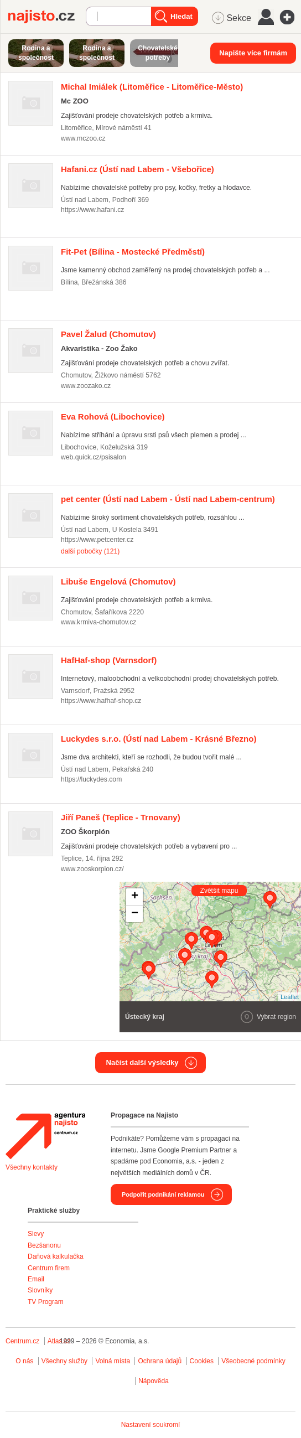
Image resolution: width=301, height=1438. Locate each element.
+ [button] (134, 896)
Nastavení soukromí (150, 1425)
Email (36, 1279)
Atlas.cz (59, 1341)
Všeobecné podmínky (253, 1361)
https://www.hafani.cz (92, 210)
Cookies (202, 1361)
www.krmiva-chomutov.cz (98, 622)
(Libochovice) (113, 416)
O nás (24, 1361)
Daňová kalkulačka (56, 1256)
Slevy (36, 1234)
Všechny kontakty (32, 1167)
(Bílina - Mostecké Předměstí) (133, 251)
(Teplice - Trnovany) (120, 817)
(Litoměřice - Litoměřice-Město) (152, 86)
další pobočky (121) (90, 551)
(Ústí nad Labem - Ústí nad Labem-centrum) (168, 499)
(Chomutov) (108, 334)
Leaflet (290, 997)
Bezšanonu (44, 1245)
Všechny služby (65, 1361)
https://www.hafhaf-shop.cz (101, 701)
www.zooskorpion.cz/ (92, 869)
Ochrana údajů (159, 1361)
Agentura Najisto (45, 1136)
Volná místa (112, 1361)
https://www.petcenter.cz (97, 540)
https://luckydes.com (91, 779)
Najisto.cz (47, 16)
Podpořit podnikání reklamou (163, 1194)
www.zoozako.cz (86, 386)
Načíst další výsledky (142, 1062)
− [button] (134, 914)
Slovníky (40, 1290)
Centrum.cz (22, 1341)
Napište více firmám (253, 53)
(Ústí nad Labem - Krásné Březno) (158, 738)
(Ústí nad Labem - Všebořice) (137, 169)
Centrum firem (49, 1268)
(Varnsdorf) (109, 660)
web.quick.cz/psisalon (93, 457)
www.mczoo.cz (83, 138)
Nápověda (153, 1381)
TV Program (46, 1302)
